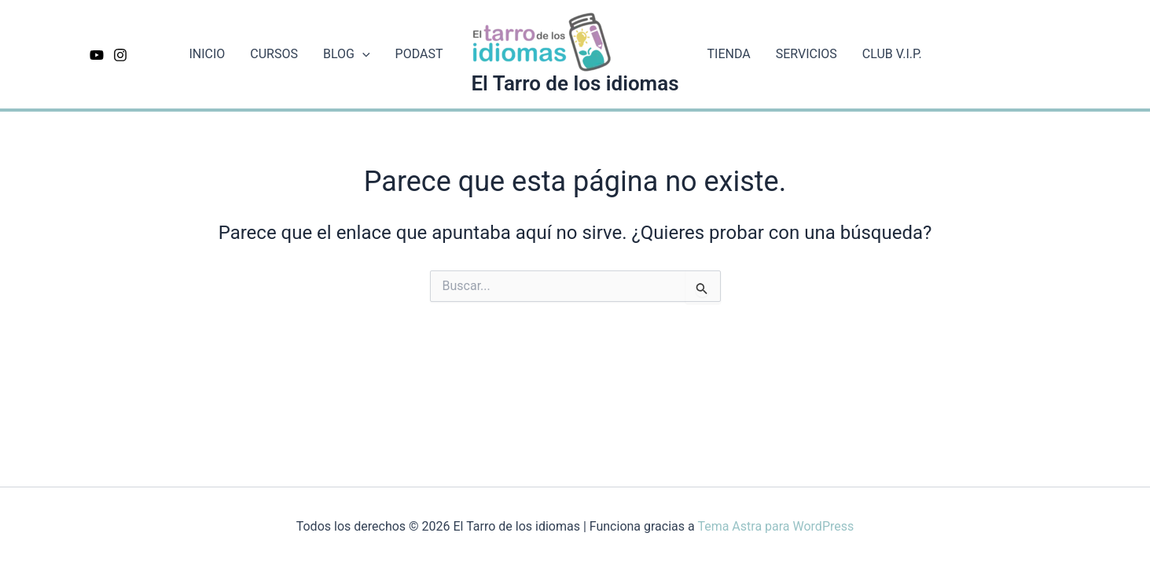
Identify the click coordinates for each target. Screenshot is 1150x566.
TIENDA (729, 53)
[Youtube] (97, 55)
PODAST (419, 53)
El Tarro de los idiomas (574, 83)
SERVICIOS (806, 53)
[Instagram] (120, 55)
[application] (362, 54)
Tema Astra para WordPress (775, 526)
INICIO (207, 53)
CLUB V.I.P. (892, 53)
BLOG (346, 54)
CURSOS (274, 53)
